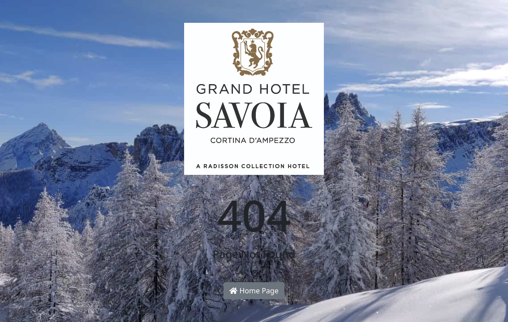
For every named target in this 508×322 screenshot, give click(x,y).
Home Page (253, 291)
